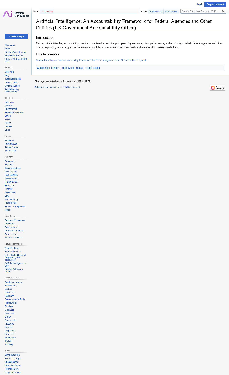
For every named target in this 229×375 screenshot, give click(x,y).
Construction (11, 171)
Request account (215, 4)
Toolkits (8, 341)
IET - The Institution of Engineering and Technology (15, 257)
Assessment (10, 285)
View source (156, 11)
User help (9, 72)
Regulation (10, 331)
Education (9, 185)
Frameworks (11, 303)
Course (8, 289)
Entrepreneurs (11, 227)
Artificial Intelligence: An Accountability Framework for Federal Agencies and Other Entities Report (90, 60)
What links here (12, 355)
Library (8, 317)
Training (9, 344)
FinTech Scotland (13, 251)
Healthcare (10, 192)
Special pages (11, 362)
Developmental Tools (15, 299)
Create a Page (16, 36)
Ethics (54, 67)
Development (11, 178)
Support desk (11, 82)
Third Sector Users (14, 237)
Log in (200, 4)
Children (9, 105)
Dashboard (10, 292)
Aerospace (10, 161)
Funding (9, 306)
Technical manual (13, 79)
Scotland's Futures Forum (14, 270)
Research (9, 334)
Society (8, 126)
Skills (7, 130)
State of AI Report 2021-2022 (16, 60)
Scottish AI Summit (14, 55)
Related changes (13, 358)
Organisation (11, 320)
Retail (7, 210)
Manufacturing (11, 199)
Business (9, 102)
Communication (12, 86)
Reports (8, 327)
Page (35, 11)
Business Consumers (15, 220)
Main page (10, 45)
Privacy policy (41, 87)
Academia (9, 140)
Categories (43, 67)
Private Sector (11, 147)
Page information (13, 372)
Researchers (11, 234)
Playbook (9, 324)
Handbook (10, 313)
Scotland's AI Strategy (15, 52)
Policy (8, 123)
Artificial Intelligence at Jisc (15, 264)
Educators (9, 223)
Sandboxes (10, 337)
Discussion (47, 11)
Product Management (15, 206)
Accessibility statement (69, 87)
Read (144, 11)
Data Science (11, 175)
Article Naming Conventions (12, 90)
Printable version (13, 365)
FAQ (7, 75)
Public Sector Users (72, 67)
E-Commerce (11, 182)
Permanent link (12, 369)
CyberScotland (12, 248)
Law (7, 196)
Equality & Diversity (14, 112)
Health (8, 119)
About (7, 48)
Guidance (9, 310)
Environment (11, 109)
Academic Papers (13, 282)
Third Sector (10, 151)
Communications (13, 168)
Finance (9, 189)
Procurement (11, 203)
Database (9, 296)
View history (171, 11)
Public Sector (92, 67)
